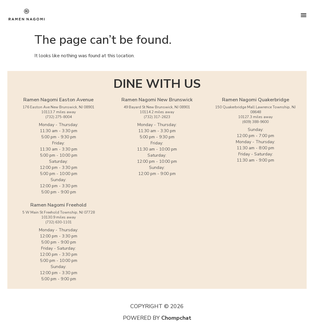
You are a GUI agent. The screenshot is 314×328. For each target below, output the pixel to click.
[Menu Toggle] (304, 15)
